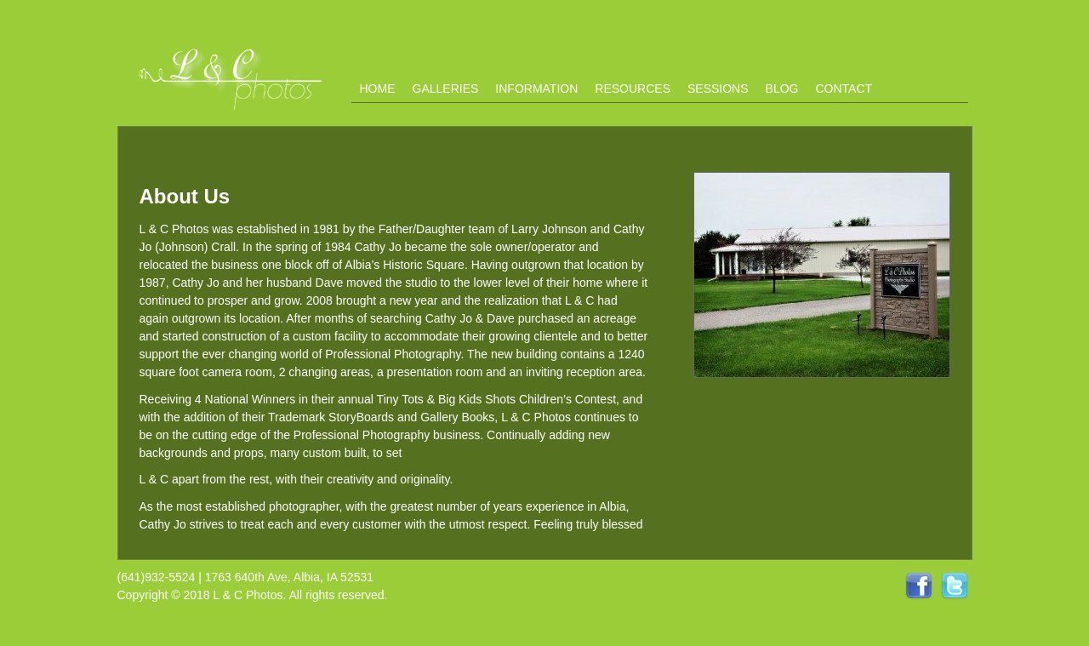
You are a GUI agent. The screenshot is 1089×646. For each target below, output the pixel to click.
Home (378, 88)
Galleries (446, 88)
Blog (782, 88)
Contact (843, 88)
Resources (632, 88)
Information (536, 88)
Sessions (718, 88)
